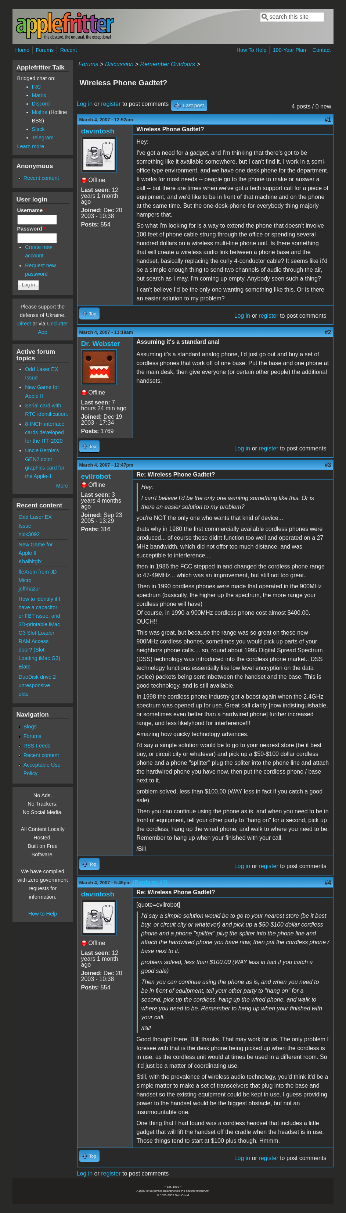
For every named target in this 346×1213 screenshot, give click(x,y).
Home (22, 50)
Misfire (39, 112)
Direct (24, 324)
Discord (41, 104)
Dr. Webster (100, 343)
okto (24, 694)
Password (31, 229)
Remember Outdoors (167, 64)
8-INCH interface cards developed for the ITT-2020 (44, 432)
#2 (328, 332)
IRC (36, 87)
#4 (328, 883)
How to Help (42, 914)
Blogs (30, 726)
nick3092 (29, 534)
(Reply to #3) (150, 883)
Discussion (119, 64)
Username (31, 210)
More (62, 486)
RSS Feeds (37, 746)
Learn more (30, 146)
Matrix (39, 95)
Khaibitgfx (30, 561)
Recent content (41, 178)
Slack (38, 129)
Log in (85, 104)
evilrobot (96, 476)
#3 (328, 465)
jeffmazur (29, 589)
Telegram (43, 137)
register (110, 104)
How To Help (251, 50)
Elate (25, 667)
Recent (68, 50)
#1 (328, 120)
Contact (322, 50)
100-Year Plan (289, 50)
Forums (45, 50)
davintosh (98, 131)
